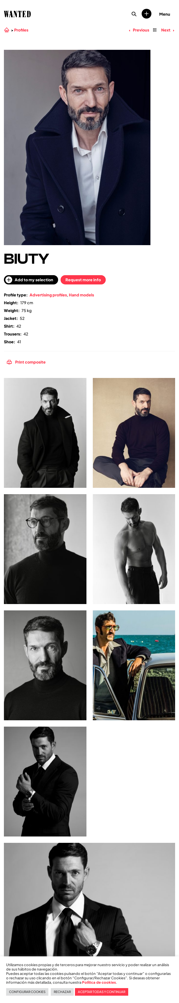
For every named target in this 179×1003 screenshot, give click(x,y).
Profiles (21, 30)
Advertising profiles (48, 294)
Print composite (26, 362)
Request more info (83, 279)
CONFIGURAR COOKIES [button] (27, 992)
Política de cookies (99, 982)
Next (167, 29)
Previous (139, 29)
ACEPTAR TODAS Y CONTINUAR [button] (101, 992)
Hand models (81, 294)
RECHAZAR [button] (62, 992)
